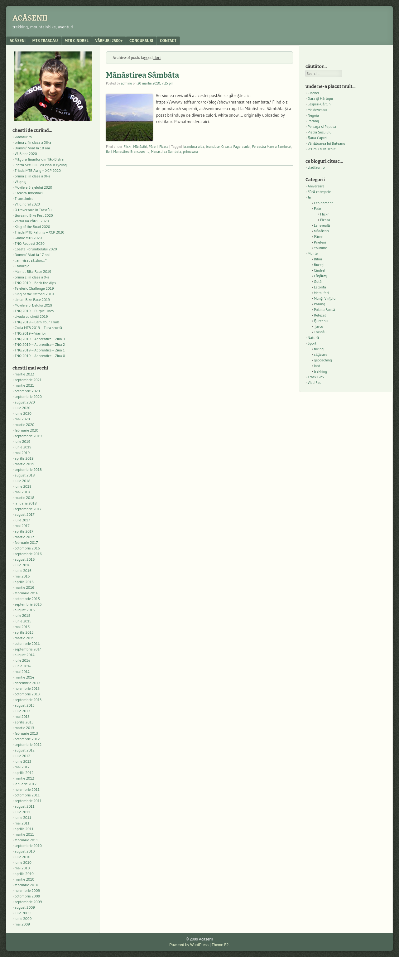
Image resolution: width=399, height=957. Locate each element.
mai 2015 (22, 626)
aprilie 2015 (24, 632)
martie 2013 (24, 727)
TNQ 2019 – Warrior (30, 333)
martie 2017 (24, 536)
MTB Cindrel (77, 40)
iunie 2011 (23, 817)
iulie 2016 (22, 565)
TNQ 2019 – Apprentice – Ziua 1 (40, 350)
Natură (313, 337)
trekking (320, 371)
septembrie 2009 (28, 901)
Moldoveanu (317, 109)
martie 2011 (24, 834)
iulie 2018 (22, 480)
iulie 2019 (22, 441)
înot (317, 365)
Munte (313, 253)
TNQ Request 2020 (30, 243)
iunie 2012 (23, 761)
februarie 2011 (26, 840)
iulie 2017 (22, 520)
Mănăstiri (140, 146)
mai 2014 (22, 671)
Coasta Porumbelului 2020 (36, 249)
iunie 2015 (23, 621)
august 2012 (25, 750)
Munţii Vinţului (325, 298)
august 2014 (25, 654)
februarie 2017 (26, 542)
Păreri (153, 146)
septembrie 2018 (28, 469)
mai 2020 (22, 419)
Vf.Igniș (20, 181)
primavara (190, 151)
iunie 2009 (23, 918)
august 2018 (25, 475)
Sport (312, 343)
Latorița (320, 287)
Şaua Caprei (317, 137)
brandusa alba (193, 146)
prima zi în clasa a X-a (32, 277)
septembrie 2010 (28, 845)
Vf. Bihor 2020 (26, 153)
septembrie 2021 (28, 379)
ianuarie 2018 (26, 503)
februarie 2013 (26, 733)
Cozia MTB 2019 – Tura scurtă (38, 327)
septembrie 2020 (28, 396)
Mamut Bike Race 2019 (33, 271)
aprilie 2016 (24, 581)
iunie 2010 (23, 862)
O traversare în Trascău (33, 209)
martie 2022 (24, 374)
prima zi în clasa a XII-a (33, 142)
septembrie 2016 (28, 553)
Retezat (320, 315)
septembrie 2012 (28, 744)
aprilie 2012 (24, 772)
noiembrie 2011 (27, 789)
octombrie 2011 (27, 795)
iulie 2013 (22, 710)
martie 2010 (24, 879)
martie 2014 (24, 677)
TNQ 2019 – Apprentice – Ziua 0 (40, 355)
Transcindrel (24, 198)
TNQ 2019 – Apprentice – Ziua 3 (40, 338)
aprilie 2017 (24, 531)
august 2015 (25, 609)
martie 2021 (24, 385)
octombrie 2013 (27, 694)
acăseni (18, 40)
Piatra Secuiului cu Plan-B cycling (41, 164)
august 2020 (25, 402)
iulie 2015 (22, 615)
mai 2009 (22, 924)
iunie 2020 (23, 413)
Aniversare (316, 186)
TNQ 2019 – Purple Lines (34, 310)
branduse (213, 146)
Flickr (128, 146)
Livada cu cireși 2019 (31, 316)
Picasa (163, 146)
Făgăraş (320, 275)
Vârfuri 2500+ (109, 40)
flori (109, 151)
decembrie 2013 (27, 682)
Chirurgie (22, 265)
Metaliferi (321, 292)
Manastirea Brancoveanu (131, 151)
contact (168, 40)
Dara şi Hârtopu (320, 98)
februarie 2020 (26, 430)
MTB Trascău (45, 40)
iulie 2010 (22, 856)
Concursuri (141, 40)
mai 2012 (22, 767)
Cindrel (313, 92)
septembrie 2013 (28, 699)
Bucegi (319, 264)
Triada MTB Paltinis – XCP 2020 (39, 232)
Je (309, 197)
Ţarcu (318, 326)
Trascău (320, 332)
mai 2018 (22, 492)
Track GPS (316, 377)
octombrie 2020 (27, 391)
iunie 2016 (23, 570)
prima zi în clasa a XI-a (32, 176)
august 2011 (25, 806)
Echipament (323, 203)
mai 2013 (22, 716)
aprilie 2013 (24, 722)
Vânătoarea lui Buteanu (326, 143)
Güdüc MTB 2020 (28, 237)
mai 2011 (22, 823)
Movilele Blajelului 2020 (33, 187)
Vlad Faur (315, 382)
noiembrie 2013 (27, 688)
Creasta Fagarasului (235, 146)
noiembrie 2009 (27, 890)
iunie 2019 (23, 447)
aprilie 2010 (24, 873)
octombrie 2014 (27, 643)
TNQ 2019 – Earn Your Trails (37, 322)
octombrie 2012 (27, 739)
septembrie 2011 (28, 800)
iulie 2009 (23, 913)
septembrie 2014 (28, 649)
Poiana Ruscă (324, 309)
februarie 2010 (26, 884)
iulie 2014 (22, 660)
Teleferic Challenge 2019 (34, 288)
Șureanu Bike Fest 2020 (34, 215)
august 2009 (25, 907)
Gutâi (318, 281)
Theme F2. (221, 945)
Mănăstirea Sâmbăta (142, 75)
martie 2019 (24, 464)
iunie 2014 (23, 666)
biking (319, 348)
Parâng (313, 120)
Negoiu (313, 115)
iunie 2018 (23, 486)
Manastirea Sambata (166, 151)
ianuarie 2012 (25, 783)
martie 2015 (24, 638)
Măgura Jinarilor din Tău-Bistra (39, 159)
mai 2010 (22, 868)
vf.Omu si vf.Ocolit (322, 149)
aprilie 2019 (24, 458)
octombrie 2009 (27, 896)
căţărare (320, 354)
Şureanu (321, 320)
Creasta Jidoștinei (29, 193)
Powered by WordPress (189, 945)
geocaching (323, 360)
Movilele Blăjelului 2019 (33, 305)
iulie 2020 (22, 407)
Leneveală (322, 225)
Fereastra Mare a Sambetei (271, 146)
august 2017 (25, 514)
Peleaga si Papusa (322, 126)
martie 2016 (24, 587)
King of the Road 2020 (32, 226)
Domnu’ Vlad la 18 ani (32, 148)
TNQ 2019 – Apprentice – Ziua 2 (40, 344)
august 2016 (25, 559)
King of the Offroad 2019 (34, 294)
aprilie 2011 (24, 828)
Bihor (318, 259)
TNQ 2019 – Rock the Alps (35, 282)
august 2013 (25, 705)
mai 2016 (22, 576)
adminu (126, 83)
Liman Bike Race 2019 (32, 299)
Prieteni (320, 242)
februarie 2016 (26, 593)
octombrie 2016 (27, 548)
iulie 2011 (22, 812)
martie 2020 (24, 424)
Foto (317, 208)
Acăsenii (30, 18)
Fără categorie (319, 191)
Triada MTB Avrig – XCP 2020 (38, 170)
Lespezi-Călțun (319, 104)
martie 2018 (24, 497)
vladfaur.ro (23, 136)
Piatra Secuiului (320, 132)
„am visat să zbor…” (31, 260)
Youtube (320, 247)
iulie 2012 (22, 755)
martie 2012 (24, 778)
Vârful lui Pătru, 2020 (32, 221)
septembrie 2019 (28, 435)
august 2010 (25, 851)
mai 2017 (22, 525)
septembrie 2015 (28, 604)
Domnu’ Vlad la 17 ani (32, 254)
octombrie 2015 (27, 598)
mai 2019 (22, 452)
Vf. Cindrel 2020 (27, 204)
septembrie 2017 (28, 508)
